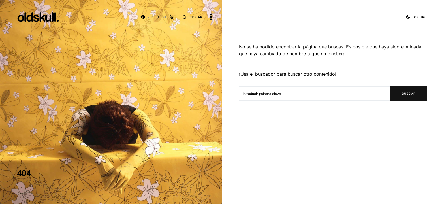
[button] (192, 17)
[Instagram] (161, 17)
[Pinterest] (147, 17)
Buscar (409, 93)
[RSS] (171, 17)
